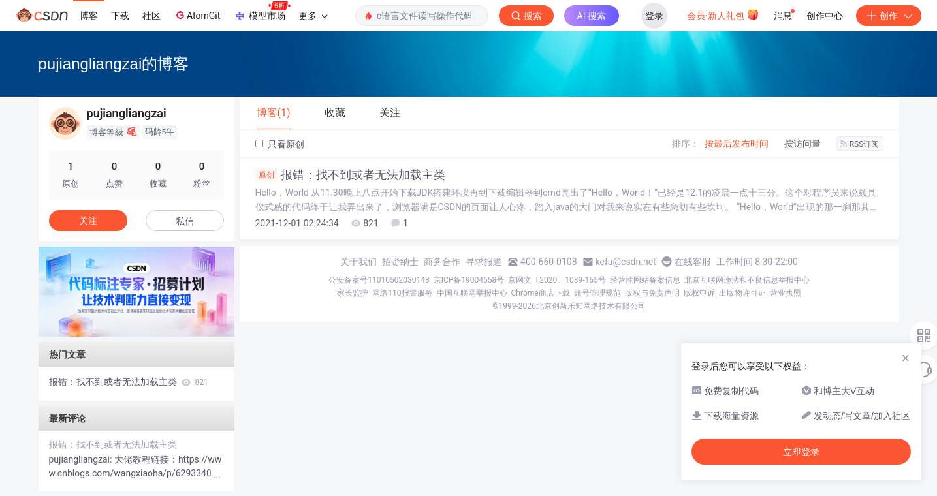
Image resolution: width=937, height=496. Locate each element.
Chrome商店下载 (540, 293)
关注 (88, 220)
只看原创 (279, 144)
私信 (185, 221)
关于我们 (358, 261)
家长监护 (352, 293)
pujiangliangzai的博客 (114, 63)
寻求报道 (484, 261)
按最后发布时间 (737, 143)
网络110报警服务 (402, 293)
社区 (151, 15)
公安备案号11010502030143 (378, 280)
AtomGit (197, 15)
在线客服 (693, 261)
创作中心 (824, 15)
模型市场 (262, 11)
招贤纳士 (400, 261)
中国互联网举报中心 (472, 293)
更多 (312, 15)
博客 (89, 15)
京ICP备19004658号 (469, 280)
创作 (889, 15)
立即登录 (801, 451)
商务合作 (442, 261)
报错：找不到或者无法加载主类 (350, 174)
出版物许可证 (742, 293)
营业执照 (785, 293)
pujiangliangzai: (81, 459)
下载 (120, 15)
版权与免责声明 (652, 293)
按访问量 (802, 143)
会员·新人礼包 (723, 14)
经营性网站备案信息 (645, 280)
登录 (654, 15)
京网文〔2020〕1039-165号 (557, 280)
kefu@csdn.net (626, 261)
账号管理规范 (597, 293)
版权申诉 (699, 293)
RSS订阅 (860, 144)
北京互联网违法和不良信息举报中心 (747, 280)
